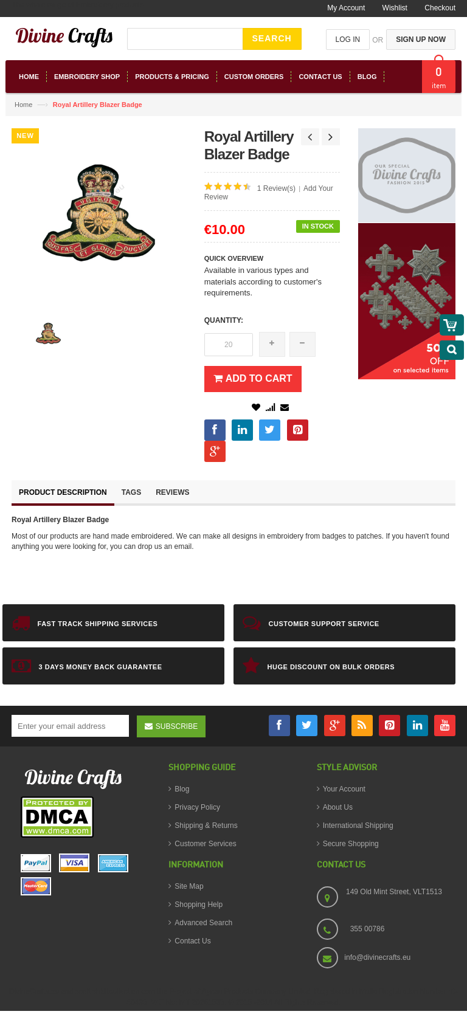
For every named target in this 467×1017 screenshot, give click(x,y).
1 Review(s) (276, 188)
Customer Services (205, 843)
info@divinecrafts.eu (377, 957)
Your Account (344, 789)
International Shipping (358, 825)
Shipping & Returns (206, 825)
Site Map (189, 886)
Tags (131, 492)
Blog (182, 789)
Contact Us (192, 941)
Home (23, 104)
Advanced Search (203, 923)
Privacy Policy (197, 807)
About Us (338, 807)
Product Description (63, 492)
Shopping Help (199, 904)
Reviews (172, 492)
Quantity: (223, 320)
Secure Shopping (351, 843)
